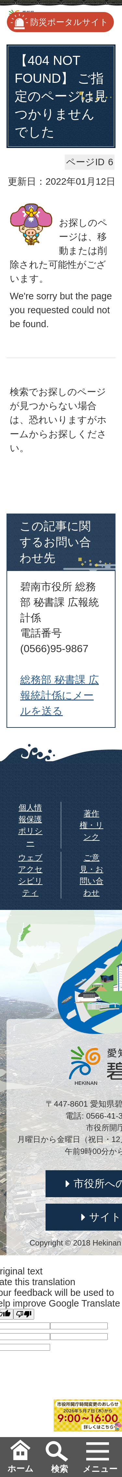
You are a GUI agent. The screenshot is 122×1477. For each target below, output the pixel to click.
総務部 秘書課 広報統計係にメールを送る (59, 695)
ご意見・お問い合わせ (91, 875)
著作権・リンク (91, 825)
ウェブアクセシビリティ (30, 875)
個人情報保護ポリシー (30, 825)
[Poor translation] (23, 1314)
